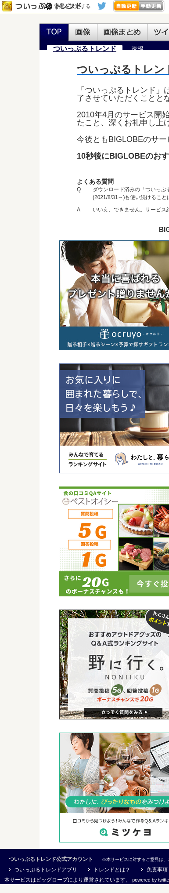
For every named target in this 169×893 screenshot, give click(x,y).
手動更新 (152, 6)
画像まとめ (122, 32)
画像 (82, 32)
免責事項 (157, 870)
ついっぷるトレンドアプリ (45, 870)
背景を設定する (72, 6)
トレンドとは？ (111, 870)
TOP (54, 32)
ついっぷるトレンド (43, 6)
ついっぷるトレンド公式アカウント (51, 859)
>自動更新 (126, 6)
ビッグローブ (52, 880)
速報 (137, 48)
